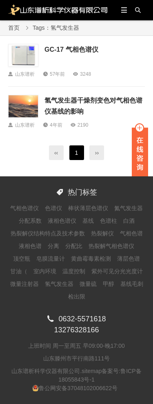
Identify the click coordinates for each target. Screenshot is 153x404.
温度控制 (73, 271)
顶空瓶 (21, 258)
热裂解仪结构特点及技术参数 (48, 233)
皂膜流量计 (50, 258)
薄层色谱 (128, 258)
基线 (88, 220)
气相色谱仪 (24, 208)
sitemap (92, 371)
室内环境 (44, 271)
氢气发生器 (59, 284)
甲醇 (108, 284)
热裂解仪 (102, 233)
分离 (53, 246)
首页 (14, 27)
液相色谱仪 (62, 220)
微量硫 (88, 284)
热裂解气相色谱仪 (111, 246)
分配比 (73, 246)
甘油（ (18, 271)
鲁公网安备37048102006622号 (78, 388)
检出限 (76, 296)
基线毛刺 (131, 284)
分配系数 (30, 220)
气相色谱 (131, 233)
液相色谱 (30, 246)
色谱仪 (53, 208)
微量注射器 (24, 284)
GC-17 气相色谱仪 (71, 49)
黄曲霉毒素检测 (91, 258)
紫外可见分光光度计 (117, 271)
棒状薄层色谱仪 (88, 208)
